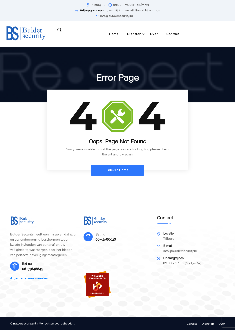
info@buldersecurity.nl (116, 16)
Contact (172, 34)
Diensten (134, 34)
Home (114, 34)
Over (154, 34)
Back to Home (117, 170)
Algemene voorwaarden (29, 278)
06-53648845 (32, 269)
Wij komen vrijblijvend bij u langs (136, 10)
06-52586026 (105, 239)
